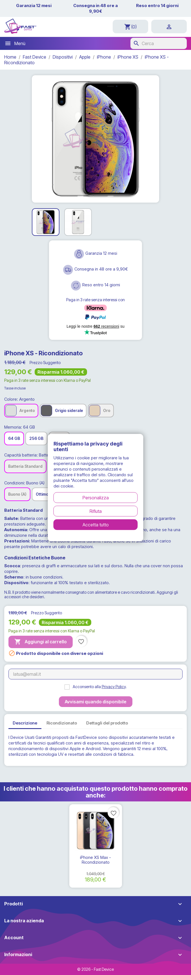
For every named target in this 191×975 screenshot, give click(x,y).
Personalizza (96, 497)
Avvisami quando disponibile (95, 701)
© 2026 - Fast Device (95, 969)
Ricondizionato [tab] (61, 723)
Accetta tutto (96, 524)
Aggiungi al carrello (40, 642)
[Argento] (21, 410)
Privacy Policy (114, 686)
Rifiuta (96, 511)
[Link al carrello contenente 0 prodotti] (130, 26)
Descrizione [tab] (25, 723)
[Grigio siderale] (63, 410)
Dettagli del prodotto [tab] (107, 723)
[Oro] (101, 410)
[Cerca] (158, 43)
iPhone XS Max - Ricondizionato (95, 860)
